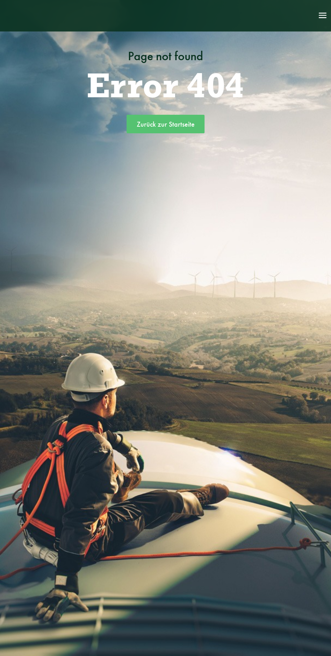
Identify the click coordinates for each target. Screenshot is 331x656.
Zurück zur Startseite (166, 124)
